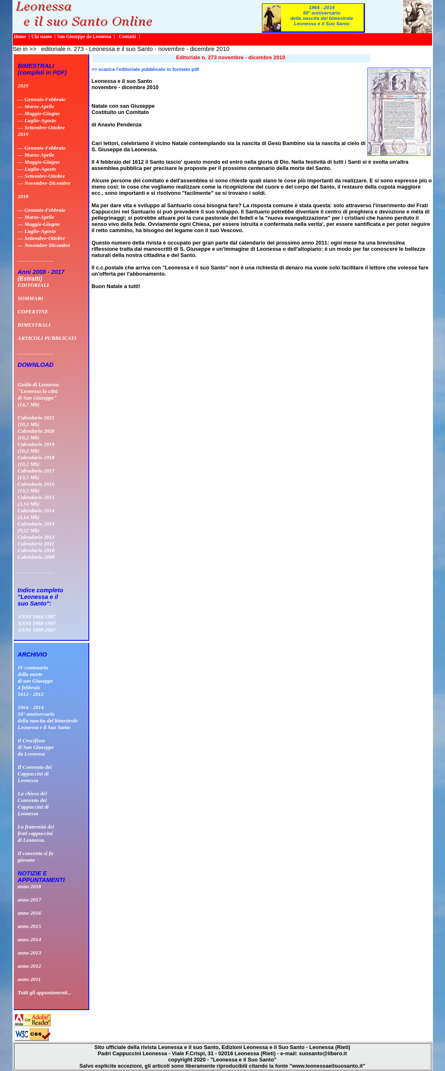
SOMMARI (31, 298)
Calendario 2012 (36, 537)
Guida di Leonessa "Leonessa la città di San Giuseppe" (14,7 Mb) (38, 394)
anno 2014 (30, 939)
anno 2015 (30, 926)
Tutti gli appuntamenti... (44, 992)
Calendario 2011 (36, 543)
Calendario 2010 (36, 550)
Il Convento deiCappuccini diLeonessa (35, 773)
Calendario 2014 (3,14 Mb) (36, 513)
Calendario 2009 (36, 557)
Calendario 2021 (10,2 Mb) (36, 420)
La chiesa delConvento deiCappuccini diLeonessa (33, 803)
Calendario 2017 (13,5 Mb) (36, 474)
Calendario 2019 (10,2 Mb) (36, 447)
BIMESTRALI (34, 325)
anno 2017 (30, 900)
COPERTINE (33, 311)
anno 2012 (30, 966)
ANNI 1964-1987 (37, 616)
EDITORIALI (33, 285)
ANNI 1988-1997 (37, 623)
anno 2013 (30, 953)
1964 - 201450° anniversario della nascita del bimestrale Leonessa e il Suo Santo (321, 15)
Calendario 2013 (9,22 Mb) (36, 527)
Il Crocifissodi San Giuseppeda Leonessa (36, 747)
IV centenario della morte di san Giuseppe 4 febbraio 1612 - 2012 (35, 680)
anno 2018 (30, 886)
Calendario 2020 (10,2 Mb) (36, 434)
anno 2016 (30, 913)
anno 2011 (29, 979)
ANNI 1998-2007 (37, 630)
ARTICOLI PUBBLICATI (47, 338)
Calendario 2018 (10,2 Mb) (36, 460)
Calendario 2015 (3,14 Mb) (36, 500)
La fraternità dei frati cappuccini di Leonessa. (36, 833)
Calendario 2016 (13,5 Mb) (36, 487)
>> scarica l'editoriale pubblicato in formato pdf (145, 69)
